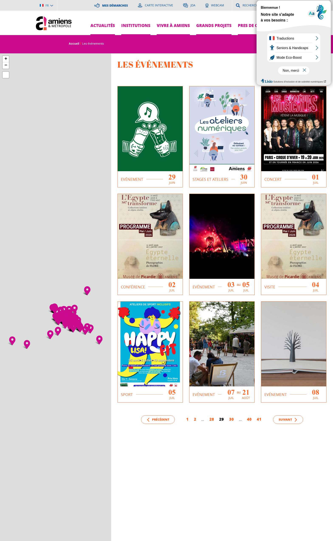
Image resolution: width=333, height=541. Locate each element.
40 (249, 419)
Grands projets (213, 25)
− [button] (5, 65)
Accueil (74, 43)
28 (211, 419)
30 (231, 419)
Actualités (102, 25)
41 (259, 419)
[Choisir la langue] (46, 5)
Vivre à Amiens (173, 25)
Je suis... (289, 15)
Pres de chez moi (256, 25)
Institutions (135, 25)
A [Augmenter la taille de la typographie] (280, 44)
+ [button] (5, 59)
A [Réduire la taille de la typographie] (289, 44)
